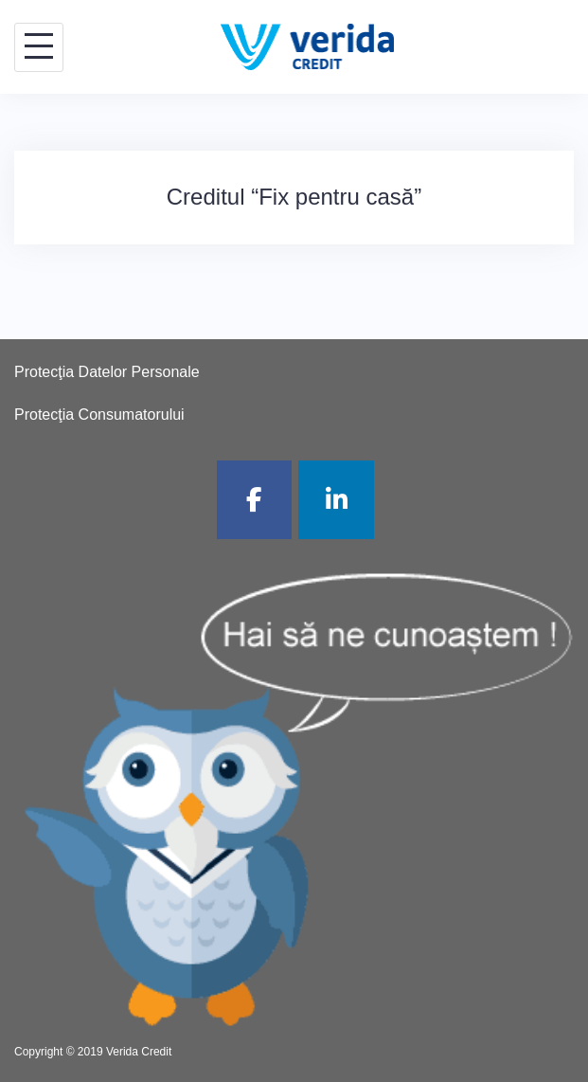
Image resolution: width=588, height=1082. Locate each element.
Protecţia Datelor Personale (107, 372)
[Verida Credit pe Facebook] (255, 499)
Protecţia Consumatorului (99, 414)
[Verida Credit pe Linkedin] (336, 499)
